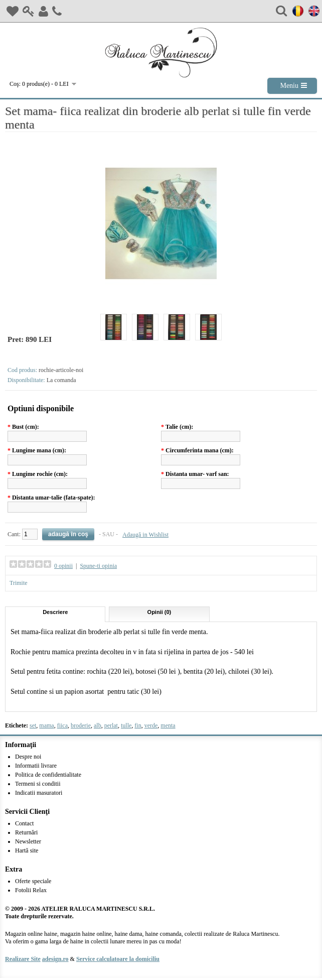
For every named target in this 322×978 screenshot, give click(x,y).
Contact (57, 11)
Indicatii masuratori (38, 792)
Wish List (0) (13, 11)
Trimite (19, 582)
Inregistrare (43, 11)
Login (29, 11)
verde (151, 725)
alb (97, 725)
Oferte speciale (33, 881)
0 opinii (63, 565)
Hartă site (26, 850)
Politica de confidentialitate (48, 774)
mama (46, 725)
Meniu (289, 85)
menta (167, 725)
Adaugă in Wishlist (145, 534)
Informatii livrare (36, 765)
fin (137, 725)
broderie (81, 725)
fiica (62, 725)
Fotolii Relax (31, 890)
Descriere (55, 612)
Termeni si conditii (37, 783)
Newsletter (28, 841)
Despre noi (28, 756)
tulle (126, 725)
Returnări (26, 832)
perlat (111, 725)
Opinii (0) (159, 612)
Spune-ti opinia (98, 565)
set (33, 725)
